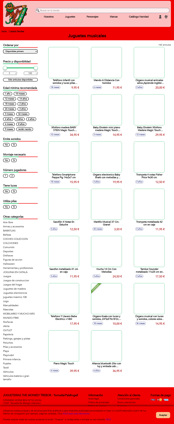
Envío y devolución (127, 402)
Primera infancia (11, 359)
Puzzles (7, 363)
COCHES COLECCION (15, 239)
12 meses (9, 98)
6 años (31, 119)
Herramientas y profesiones (18, 268)
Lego (6, 301)
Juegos (7, 276)
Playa (6, 351)
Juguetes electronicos (15, 293)
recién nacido (24, 129)
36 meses (22, 114)
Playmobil (8, 355)
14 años (23, 98)
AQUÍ (108, 419)
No (6, 144)
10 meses (20, 93)
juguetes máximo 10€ (15, 297)
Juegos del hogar (12, 284)
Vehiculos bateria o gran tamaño (16, 377)
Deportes (8, 251)
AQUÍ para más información (76, 413)
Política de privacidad (98, 402)
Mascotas (8, 309)
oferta (6, 326)
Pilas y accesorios (12, 347)
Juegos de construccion (16, 280)
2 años (22, 103)
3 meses (9, 114)
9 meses (9, 129)
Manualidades (10, 305)
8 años (21, 124)
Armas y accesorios (13, 226)
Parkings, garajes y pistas (16, 338)
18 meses (9, 103)
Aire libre (8, 222)
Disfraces (8, 255)
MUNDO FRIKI (11, 318)
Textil (6, 367)
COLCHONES (10, 243)
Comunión (8, 247)
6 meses (9, 124)
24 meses (9, 108)
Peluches (8, 342)
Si (14, 144)
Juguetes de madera (14, 289)
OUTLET (7, 330)
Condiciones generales (129, 398)
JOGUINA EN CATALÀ (15, 272)
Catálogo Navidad (139, 16)
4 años (8, 119)
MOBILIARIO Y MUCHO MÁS (19, 313)
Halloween (9, 264)
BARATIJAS (9, 230)
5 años (19, 119)
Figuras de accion (12, 259)
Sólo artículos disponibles (20, 79)
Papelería (8, 334)
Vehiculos (8, 372)
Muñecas (8, 322)
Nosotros (49, 16)
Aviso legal (93, 398)
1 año (7, 93)
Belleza (7, 235)
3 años (22, 108)
